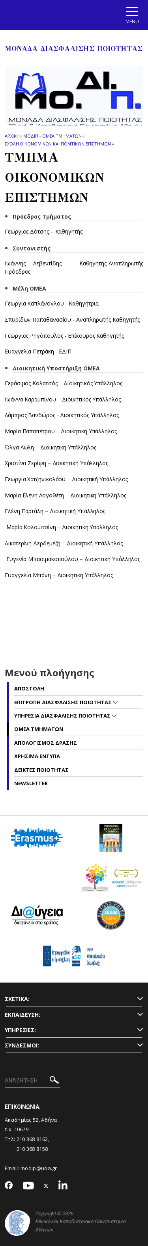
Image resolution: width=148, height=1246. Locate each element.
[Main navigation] (132, 15)
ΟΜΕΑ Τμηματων (62, 136)
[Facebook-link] (9, 1186)
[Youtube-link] (28, 1186)
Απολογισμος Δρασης (45, 742)
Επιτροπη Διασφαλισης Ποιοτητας (63, 702)
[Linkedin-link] (63, 1186)
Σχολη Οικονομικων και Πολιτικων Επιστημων (58, 144)
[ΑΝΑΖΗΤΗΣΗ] (32, 1081)
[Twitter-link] (46, 1186)
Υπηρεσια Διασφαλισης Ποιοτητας (63, 715)
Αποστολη (29, 688)
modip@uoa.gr (39, 1168)
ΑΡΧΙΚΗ (12, 136)
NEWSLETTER (31, 783)
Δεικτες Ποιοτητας (41, 769)
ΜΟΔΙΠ (30, 136)
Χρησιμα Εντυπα (37, 756)
